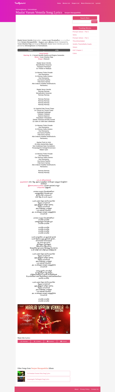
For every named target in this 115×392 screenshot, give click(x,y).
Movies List (66, 3)
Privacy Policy (84, 389)
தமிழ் (56, 50)
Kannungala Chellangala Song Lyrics (38, 379)
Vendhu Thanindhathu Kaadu (82, 44)
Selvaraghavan (21, 9)
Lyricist (98, 3)
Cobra (75, 53)
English (30, 50)
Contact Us (95, 389)
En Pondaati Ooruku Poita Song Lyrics (38, 373)
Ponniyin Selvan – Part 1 (81, 38)
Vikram (75, 47)
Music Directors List (87, 3)
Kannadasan (32, 9)
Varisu (75, 35)
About (76, 389)
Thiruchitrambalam (79, 41)
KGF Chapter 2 (78, 50)
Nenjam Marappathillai (73, 13)
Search (94, 22)
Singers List (75, 3)
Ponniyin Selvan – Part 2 (81, 32)
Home (59, 3)
